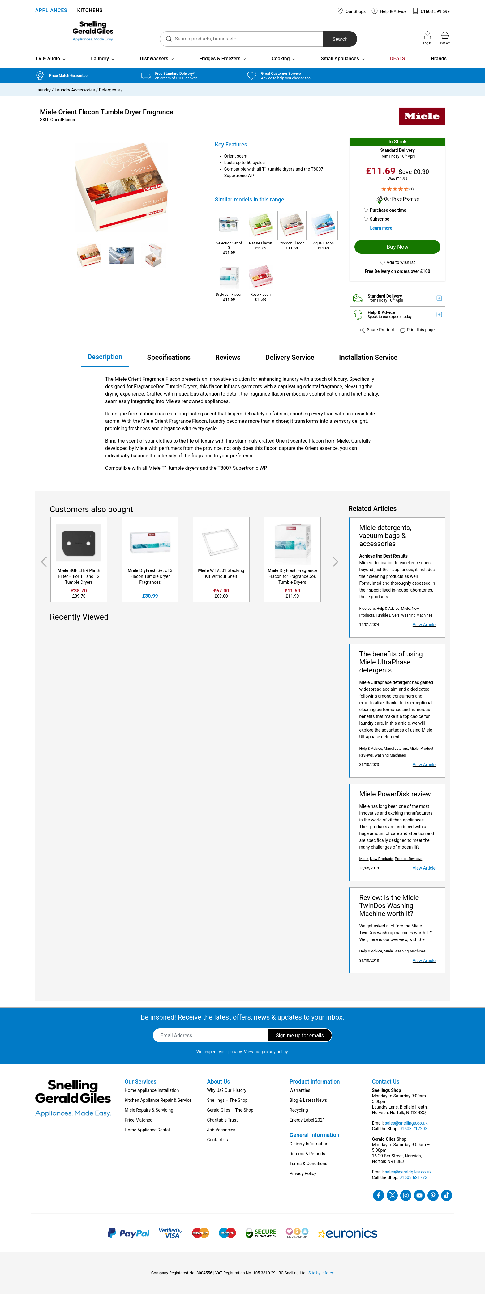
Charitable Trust (222, 1128)
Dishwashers (154, 67)
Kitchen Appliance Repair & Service (158, 1108)
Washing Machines (416, 623)
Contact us (217, 1147)
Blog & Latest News (308, 1108)
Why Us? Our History (227, 1098)
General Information (314, 1143)
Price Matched (138, 1128)
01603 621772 (413, 1185)
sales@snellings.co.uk (406, 1131)
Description (105, 365)
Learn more (381, 236)
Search (322, 39)
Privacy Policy (303, 1181)
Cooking (281, 67)
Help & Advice (389, 11)
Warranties (300, 1098)
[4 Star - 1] (397, 197)
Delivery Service (289, 365)
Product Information (315, 1089)
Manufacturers (396, 756)
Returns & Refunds (307, 1161)
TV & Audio (47, 67)
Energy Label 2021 (307, 1128)
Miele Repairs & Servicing (149, 1118)
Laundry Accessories (75, 97)
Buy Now (398, 255)
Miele (405, 616)
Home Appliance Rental (147, 1137)
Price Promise (405, 207)
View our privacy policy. (266, 1059)
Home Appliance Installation (152, 1098)
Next (336, 570)
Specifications (169, 365)
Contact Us (386, 1089)
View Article (424, 632)
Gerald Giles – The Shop (230, 1118)
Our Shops (351, 11)
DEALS (397, 67)
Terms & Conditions (308, 1171)
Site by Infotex (321, 1281)
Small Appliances (340, 67)
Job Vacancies (221, 1137)
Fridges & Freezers (219, 67)
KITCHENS (89, 11)
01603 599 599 (431, 11)
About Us (218, 1089)
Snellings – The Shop (227, 1108)
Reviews (228, 365)
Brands (439, 67)
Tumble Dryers (388, 623)
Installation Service (368, 365)
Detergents (109, 97)
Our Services (141, 1089)
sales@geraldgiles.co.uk (408, 1179)
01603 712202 (413, 1136)
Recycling (299, 1118)
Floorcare (367, 616)
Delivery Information (309, 1151)
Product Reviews (408, 867)
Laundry (100, 67)
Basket (445, 38)
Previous (42, 570)
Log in (427, 38)
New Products (381, 867)
